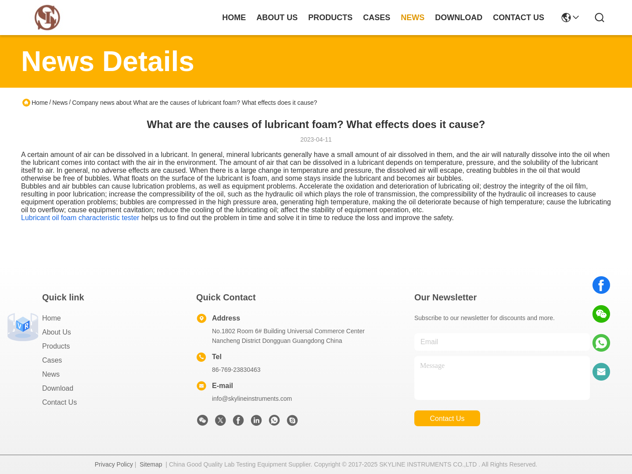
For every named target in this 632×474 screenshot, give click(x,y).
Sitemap (151, 464)
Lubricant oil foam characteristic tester (80, 217)
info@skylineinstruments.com (252, 398)
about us (277, 17)
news (412, 17)
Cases (52, 360)
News (60, 102)
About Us (56, 332)
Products (56, 346)
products (330, 17)
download (458, 17)
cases (376, 17)
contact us (518, 17)
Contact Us (59, 402)
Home (234, 17)
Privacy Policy (114, 464)
